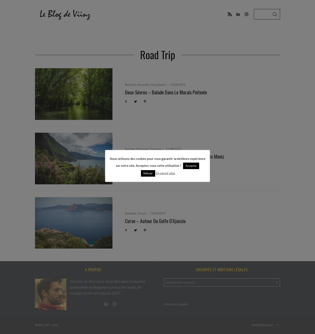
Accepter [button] (191, 165)
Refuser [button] (148, 173)
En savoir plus (165, 173)
